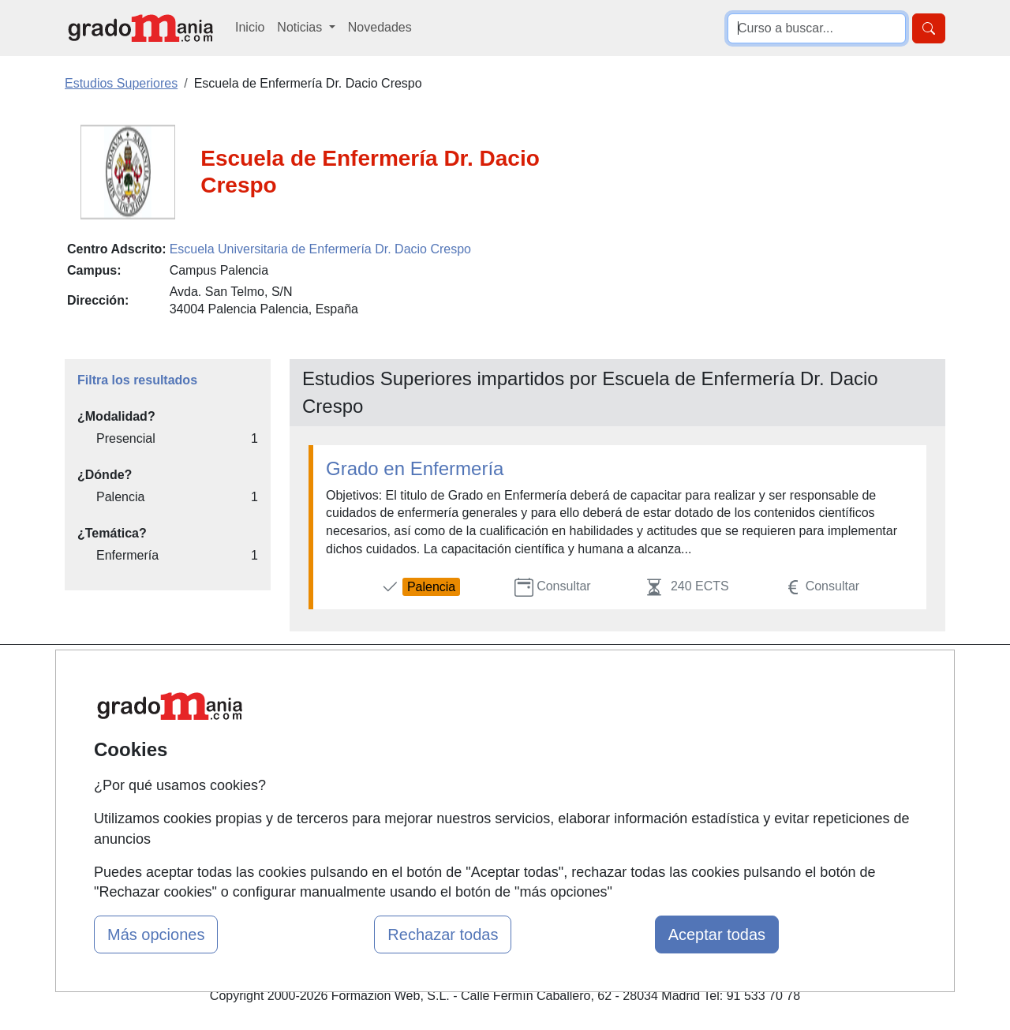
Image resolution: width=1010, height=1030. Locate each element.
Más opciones (155, 934)
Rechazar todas (442, 934)
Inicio (249, 27)
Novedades (380, 27)
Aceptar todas (716, 934)
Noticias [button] (301, 27)
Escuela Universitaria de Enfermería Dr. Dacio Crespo (320, 249)
